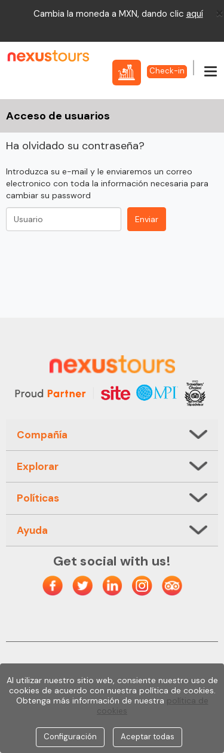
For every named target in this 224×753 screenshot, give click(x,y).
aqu (193, 14)
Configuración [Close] (70, 737)
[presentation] (97, 257)
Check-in (167, 71)
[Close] (219, 12)
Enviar (146, 219)
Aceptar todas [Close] (147, 737)
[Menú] (210, 72)
